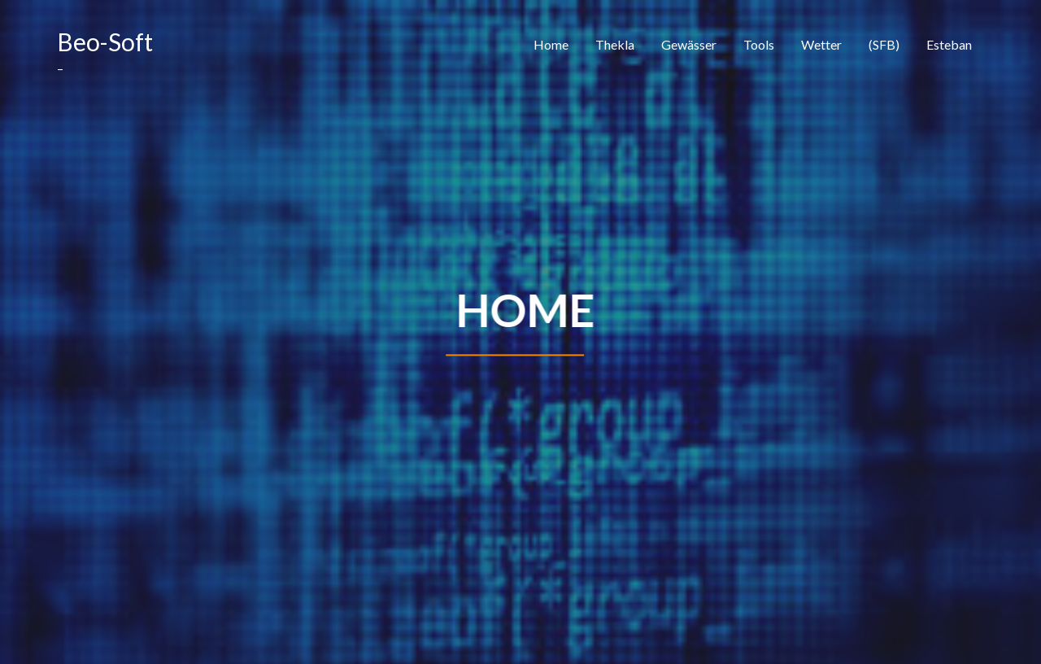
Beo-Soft (105, 41)
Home (551, 44)
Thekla (614, 44)
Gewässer (689, 44)
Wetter (821, 44)
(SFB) (884, 44)
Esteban (949, 44)
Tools (758, 44)
